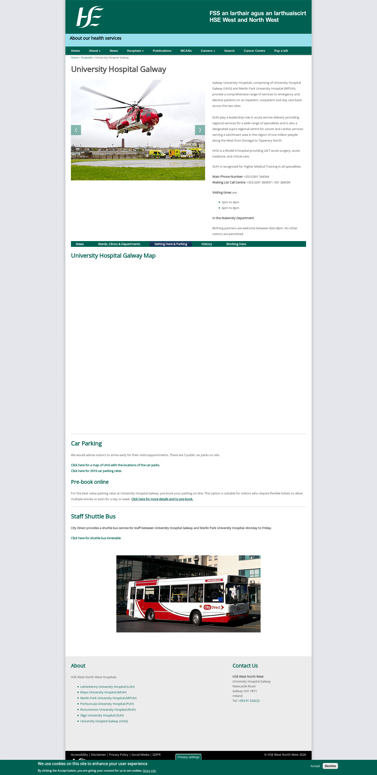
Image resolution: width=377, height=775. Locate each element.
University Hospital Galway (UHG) (104, 721)
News (114, 51)
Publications (162, 51)
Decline (330, 766)
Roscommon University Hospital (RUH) (108, 709)
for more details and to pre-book (169, 499)
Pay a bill (281, 51)
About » (95, 51)
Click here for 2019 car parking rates (96, 471)
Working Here (236, 244)
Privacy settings (188, 757)
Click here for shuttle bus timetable (96, 538)
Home (75, 51)
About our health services (96, 38)
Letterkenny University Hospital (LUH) (107, 686)
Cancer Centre (254, 51)
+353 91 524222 (249, 700)
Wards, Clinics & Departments (119, 244)
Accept (315, 766)
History (206, 244)
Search (229, 51)
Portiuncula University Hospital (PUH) (107, 704)
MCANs (186, 51)
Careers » (208, 51)
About (78, 665)
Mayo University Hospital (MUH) (103, 692)
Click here (138, 499)
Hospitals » (135, 51)
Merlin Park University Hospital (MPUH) (108, 698)
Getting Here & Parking (172, 243)
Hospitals (87, 57)
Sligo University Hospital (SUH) (102, 715)
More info (149, 771)
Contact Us (245, 665)
